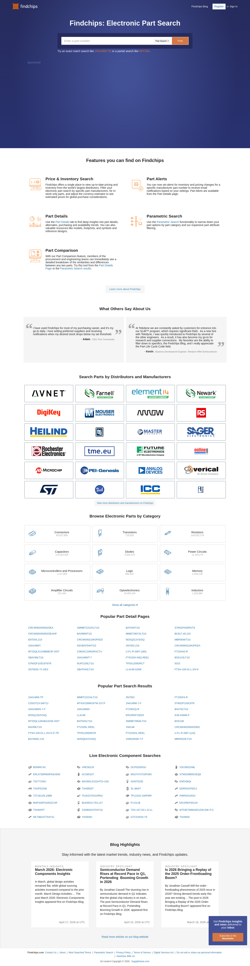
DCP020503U (136, 767)
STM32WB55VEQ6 (188, 774)
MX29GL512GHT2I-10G (93, 781)
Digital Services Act (164, 952)
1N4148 (130, 727)
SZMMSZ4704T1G (90, 810)
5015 (177, 663)
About (62, 952)
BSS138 (179, 721)
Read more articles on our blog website (125, 936)
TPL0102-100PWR (139, 796)
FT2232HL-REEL (135, 733)
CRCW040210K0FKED (90, 639)
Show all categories (125, 604)
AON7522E (134, 781)
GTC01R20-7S (136, 817)
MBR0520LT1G (183, 739)
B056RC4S (37, 767)
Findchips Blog (200, 6)
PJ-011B (133, 803)
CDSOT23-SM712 (38, 703)
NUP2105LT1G (85, 663)
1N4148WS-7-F (37, 709)
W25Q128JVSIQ (37, 715)
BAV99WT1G (84, 633)
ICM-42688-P (182, 715)
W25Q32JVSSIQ (135, 639)
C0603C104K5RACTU (89, 651)
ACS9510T (85, 774)
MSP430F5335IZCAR (42, 803)
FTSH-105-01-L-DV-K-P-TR (43, 733)
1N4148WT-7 (84, 657)
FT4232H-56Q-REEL (137, 657)
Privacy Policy (123, 952)
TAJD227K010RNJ (90, 796)
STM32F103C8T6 (184, 703)
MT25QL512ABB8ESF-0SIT (44, 651)
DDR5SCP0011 (186, 789)
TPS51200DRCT (135, 663)
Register (219, 6)
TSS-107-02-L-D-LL (139, 810)
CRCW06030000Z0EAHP (42, 633)
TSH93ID (84, 817)
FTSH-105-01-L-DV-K (187, 669)
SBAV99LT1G (36, 657)
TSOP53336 (37, 789)
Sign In (234, 6)
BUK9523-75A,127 (90, 803)
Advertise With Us (126, 956)
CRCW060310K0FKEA (187, 645)
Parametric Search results (75, 268)
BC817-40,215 (183, 633)
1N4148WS (83, 709)
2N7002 (130, 697)
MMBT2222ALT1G (87, 697)
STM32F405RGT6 (185, 627)
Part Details (62, 221)
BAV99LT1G (35, 727)
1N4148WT (34, 645)
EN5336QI (183, 781)
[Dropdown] (162, 41)
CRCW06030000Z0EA (40, 627)
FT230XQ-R (132, 709)
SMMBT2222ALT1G (88, 627)
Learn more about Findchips (125, 289)
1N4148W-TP (103, 51)
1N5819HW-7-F (134, 739)
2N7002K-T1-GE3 (38, 669)
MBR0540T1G (183, 639)
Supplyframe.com (140, 961)
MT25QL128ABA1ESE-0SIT (44, 721)
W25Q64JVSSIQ (86, 739)
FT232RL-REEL (86, 727)
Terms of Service (142, 952)
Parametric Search (168, 221)
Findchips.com (25, 6)
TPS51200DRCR (86, 733)
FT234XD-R (181, 651)
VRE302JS (85, 767)
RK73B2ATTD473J (41, 817)
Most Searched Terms (80, 952)
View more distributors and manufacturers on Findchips (125, 503)
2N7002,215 (132, 645)
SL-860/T (133, 789)
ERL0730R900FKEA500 (44, 774)
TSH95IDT (85, 789)
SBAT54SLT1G (85, 669)
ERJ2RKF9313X (186, 803)
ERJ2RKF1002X (135, 715)
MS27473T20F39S (139, 774)
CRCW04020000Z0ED (187, 727)
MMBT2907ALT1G (136, 633)
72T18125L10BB (40, 796)
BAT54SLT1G (84, 721)
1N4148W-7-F (133, 703)
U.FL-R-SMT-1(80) (136, 651)
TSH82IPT (36, 810)
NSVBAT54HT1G (86, 645)
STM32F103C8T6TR (40, 663)
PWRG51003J (185, 796)
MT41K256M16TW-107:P (91, 703)
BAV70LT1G (181, 709)
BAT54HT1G (133, 627)
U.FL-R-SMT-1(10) (185, 733)
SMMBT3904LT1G (136, 721)
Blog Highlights (125, 844)
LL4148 (81, 715)
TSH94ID (182, 817)
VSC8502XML (185, 767)
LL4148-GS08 (133, 669)
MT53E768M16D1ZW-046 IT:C (194, 810)
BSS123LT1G (182, 657)
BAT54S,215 (35, 639)
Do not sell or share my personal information (199, 952)
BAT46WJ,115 (36, 739)
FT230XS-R (181, 697)
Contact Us (50, 952)
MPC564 (144, 51)
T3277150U (37, 781)
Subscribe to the (228, 937)
